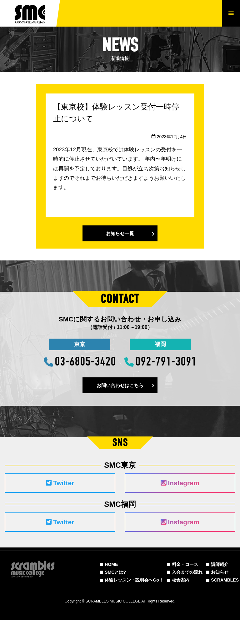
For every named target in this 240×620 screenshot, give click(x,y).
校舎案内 (180, 579)
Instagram (180, 482)
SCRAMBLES (225, 579)
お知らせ (219, 572)
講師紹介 (219, 564)
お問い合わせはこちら (120, 385)
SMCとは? (115, 572)
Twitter (60, 482)
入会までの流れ (187, 572)
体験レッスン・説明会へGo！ (134, 579)
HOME (111, 564)
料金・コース (185, 564)
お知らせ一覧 (120, 233)
